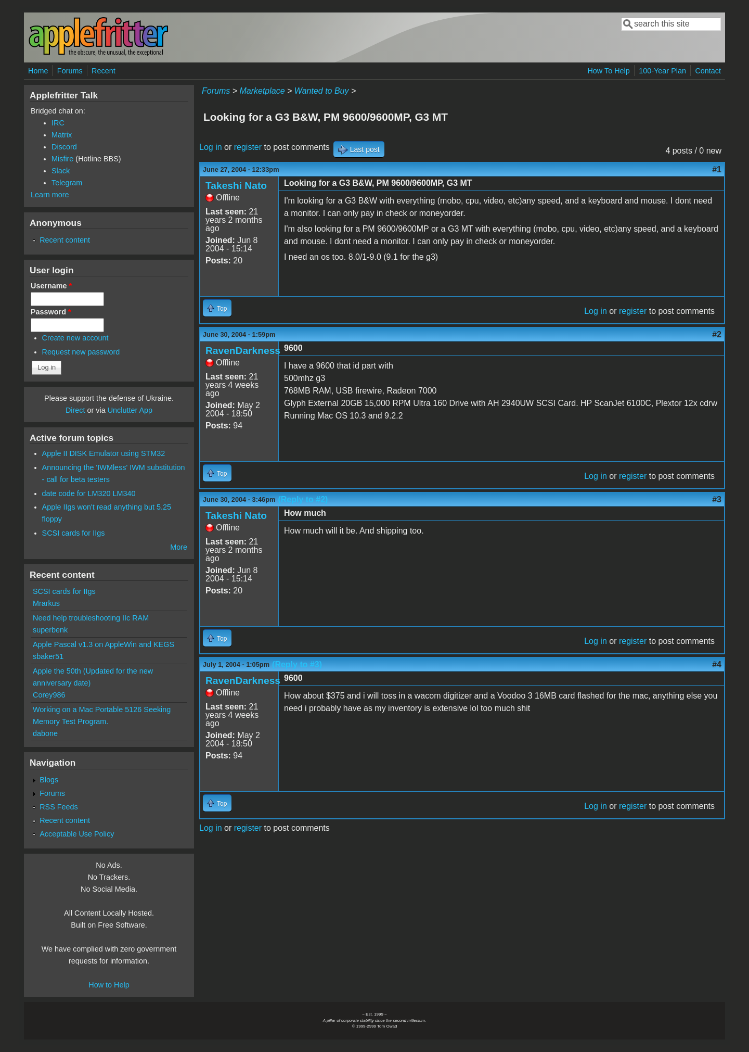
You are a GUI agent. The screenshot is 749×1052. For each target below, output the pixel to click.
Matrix (61, 135)
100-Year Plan (662, 71)
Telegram (66, 183)
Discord (64, 147)
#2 (716, 334)
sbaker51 (48, 656)
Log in (210, 147)
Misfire (62, 159)
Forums (70, 71)
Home (38, 71)
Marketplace (262, 90)
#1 (716, 169)
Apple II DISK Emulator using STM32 (103, 453)
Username (51, 286)
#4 (716, 664)
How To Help (608, 71)
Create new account (75, 338)
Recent (103, 71)
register (248, 147)
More (178, 547)
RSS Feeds (59, 807)
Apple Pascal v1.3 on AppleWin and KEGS (103, 644)
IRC (57, 123)
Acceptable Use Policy (77, 834)
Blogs (49, 780)
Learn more (50, 195)
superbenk (50, 630)
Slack (60, 171)
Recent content (65, 240)
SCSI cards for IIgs (73, 533)
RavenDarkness (242, 350)
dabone (45, 733)
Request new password (81, 352)
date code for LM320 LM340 (89, 493)
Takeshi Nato (236, 185)
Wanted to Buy (321, 90)
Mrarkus (46, 603)
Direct (75, 410)
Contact (708, 71)
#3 (716, 499)
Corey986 (49, 695)
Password (51, 312)
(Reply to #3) (297, 664)
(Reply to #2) (303, 499)
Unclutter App (130, 410)
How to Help (108, 985)
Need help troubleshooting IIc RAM (91, 618)
